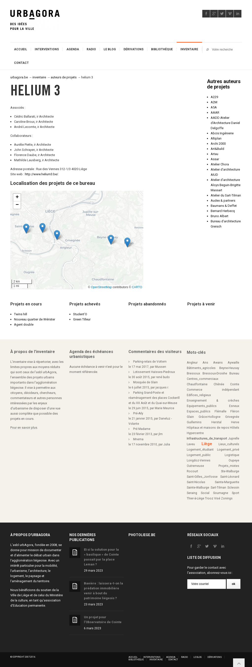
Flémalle (220, 411)
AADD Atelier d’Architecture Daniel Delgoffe (225, 123)
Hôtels (234, 427)
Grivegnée (232, 417)
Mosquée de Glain (145, 382)
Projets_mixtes (229, 466)
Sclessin (233, 487)
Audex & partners (223, 200)
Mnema (138, 439)
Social (205, 493)
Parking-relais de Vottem (150, 361)
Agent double (23, 324)
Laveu (191, 444)
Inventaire (189, 49)
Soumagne (220, 493)
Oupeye (234, 460)
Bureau (234, 373)
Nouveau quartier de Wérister (34, 319)
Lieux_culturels (229, 444)
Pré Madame (141, 429)
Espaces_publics (198, 411)
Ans (205, 362)
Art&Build (217, 149)
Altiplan (216, 138)
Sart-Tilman (218, 487)
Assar (215, 159)
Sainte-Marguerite (227, 482)
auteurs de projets (64, 77)
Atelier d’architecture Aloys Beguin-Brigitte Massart (225, 185)
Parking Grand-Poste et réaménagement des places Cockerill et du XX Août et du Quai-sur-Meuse (154, 398)
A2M (214, 102)
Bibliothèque (162, 49)
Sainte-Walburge (198, 487)
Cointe (234, 384)
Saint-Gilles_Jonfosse (202, 476)
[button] (42, 228)
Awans (218, 362)
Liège (207, 443)
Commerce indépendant (213, 389)
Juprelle (233, 438)
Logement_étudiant (200, 449)
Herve (235, 422)
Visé (217, 498)
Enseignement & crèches (213, 400)
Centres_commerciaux (202, 379)
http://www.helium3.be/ (41, 174)
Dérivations (133, 49)
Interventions (47, 49)
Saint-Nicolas (196, 482)
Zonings (227, 498)
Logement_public (199, 455)
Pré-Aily (138, 413)
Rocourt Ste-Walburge (213, 471)
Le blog (110, 49)
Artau (214, 154)
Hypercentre (195, 433)
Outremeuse (195, 466)
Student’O (80, 314)
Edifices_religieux (199, 395)
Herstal (216, 422)
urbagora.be (19, 77)
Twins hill (20, 314)
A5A (214, 107)
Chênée (219, 384)
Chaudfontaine (197, 384)
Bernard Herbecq (223, 211)
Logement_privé (228, 449)
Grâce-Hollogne (209, 417)
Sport (235, 493)
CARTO (137, 287)
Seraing (192, 493)
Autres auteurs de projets (224, 84)
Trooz (209, 498)
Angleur (192, 362)
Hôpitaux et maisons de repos (208, 427)
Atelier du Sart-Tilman (226, 195)
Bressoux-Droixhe (215, 373)
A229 (214, 97)
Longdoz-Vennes (198, 460)
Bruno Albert (219, 216)
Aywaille (233, 362)
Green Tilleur (82, 319)
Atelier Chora (220, 164)
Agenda (72, 49)
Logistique (232, 455)
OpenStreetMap (101, 287)
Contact (21, 63)
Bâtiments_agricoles (201, 368)
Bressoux (193, 373)
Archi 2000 (218, 143)
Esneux (234, 406)
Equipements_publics (202, 406)
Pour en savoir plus (23, 427)
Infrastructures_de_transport (207, 438)
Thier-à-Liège (195, 498)
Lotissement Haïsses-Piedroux (154, 372)
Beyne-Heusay (229, 368)
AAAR (215, 112)
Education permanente (29, 605)
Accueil (20, 49)
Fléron (234, 411)
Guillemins (194, 422)
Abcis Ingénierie (222, 133)
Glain (190, 417)
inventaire (39, 77)
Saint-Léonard (229, 476)
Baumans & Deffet (224, 206)
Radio (91, 49)
